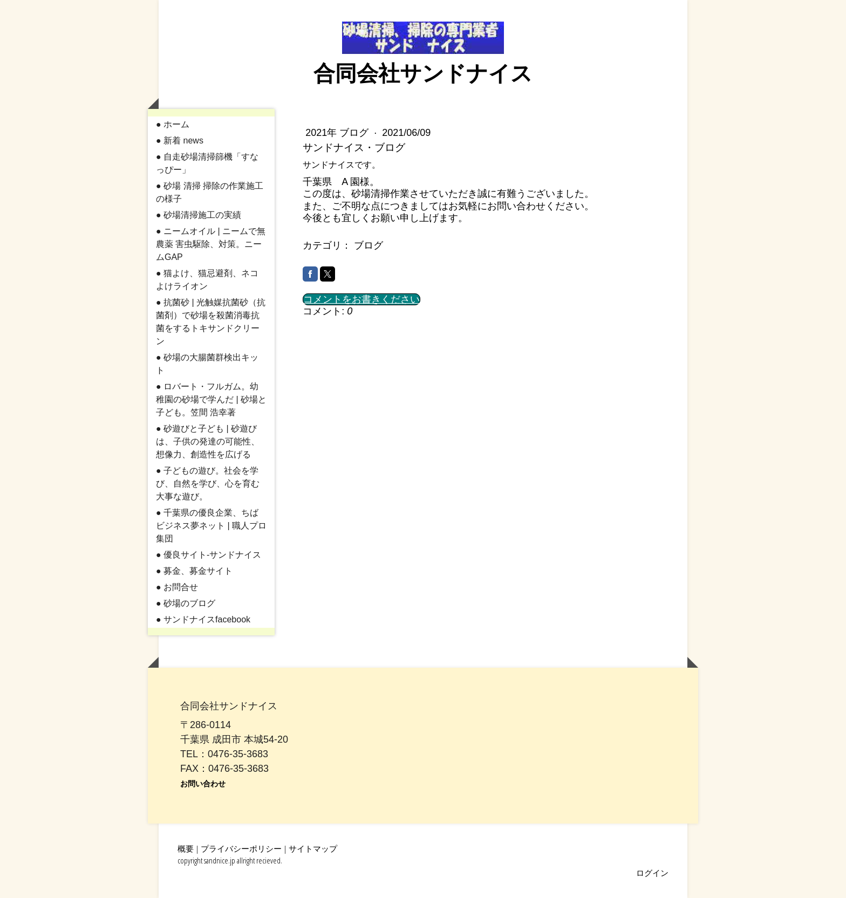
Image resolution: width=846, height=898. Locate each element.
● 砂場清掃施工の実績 (198, 215)
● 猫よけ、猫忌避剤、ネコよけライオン (207, 280)
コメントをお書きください (361, 299)
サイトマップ (313, 848)
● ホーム (172, 124)
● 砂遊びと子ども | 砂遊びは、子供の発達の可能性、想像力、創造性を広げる (208, 441)
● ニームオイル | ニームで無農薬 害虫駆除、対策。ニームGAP (210, 244)
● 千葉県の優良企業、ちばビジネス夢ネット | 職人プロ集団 (211, 525)
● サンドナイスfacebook (203, 619)
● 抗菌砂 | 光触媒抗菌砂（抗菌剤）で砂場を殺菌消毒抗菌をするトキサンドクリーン (210, 322)
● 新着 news (179, 140)
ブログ (368, 245)
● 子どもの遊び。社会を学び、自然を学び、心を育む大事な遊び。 (208, 483)
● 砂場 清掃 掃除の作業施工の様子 (209, 192)
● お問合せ (177, 587)
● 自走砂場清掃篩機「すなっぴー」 (207, 163)
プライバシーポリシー (241, 848)
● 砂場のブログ (185, 603)
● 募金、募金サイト (194, 570)
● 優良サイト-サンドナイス (208, 554)
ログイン (652, 872)
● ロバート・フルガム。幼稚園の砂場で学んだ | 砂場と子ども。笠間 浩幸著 (211, 399)
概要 (186, 848)
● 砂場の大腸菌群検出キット (207, 364)
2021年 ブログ (338, 132)
